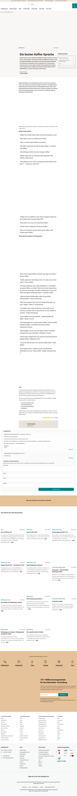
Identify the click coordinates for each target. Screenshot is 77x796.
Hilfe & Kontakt (23, 751)
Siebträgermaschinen (42, 722)
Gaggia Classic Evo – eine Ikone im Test (12, 566)
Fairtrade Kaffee (4, 724)
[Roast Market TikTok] (63, 5)
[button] (29, 4)
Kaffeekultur (22, 47)
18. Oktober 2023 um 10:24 (18, 453)
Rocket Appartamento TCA (60, 533)
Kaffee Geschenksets (5, 740)
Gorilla (21, 719)
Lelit (58, 740)
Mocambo (21, 728)
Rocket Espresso (60, 724)
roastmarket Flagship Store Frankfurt (46, 756)
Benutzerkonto (23, 754)
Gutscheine (22, 758)
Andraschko (22, 726)
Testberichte (26, 8)
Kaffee (37, 398)
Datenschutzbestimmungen (69, 700)
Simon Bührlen (7, 453)
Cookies (41, 787)
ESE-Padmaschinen (42, 736)
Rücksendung (22, 764)
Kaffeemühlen (41, 732)
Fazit (60, 63)
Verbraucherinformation (50, 787)
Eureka (58, 732)
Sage (58, 719)
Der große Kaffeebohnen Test (27, 402)
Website (4, 483)
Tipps (20, 8)
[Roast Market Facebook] (68, 5)
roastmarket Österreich (43, 752)
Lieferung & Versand (24, 760)
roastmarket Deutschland (43, 751)
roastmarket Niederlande (43, 754)
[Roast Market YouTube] (65, 5)
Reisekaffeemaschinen (42, 740)
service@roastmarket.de (8, 758)
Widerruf (21, 766)
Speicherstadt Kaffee (23, 738)
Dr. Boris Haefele (24, 73)
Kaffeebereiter (41, 734)
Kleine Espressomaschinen (34, 599)
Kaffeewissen (4, 8)
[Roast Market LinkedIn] (70, 5)
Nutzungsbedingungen (44, 702)
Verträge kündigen (23, 768)
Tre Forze (21, 732)
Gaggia (58, 738)
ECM (58, 726)
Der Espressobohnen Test (26, 404)
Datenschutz (58, 699)
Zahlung (21, 762)
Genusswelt (34, 8)
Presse (39, 764)
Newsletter (40, 758)
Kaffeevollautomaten (42, 724)
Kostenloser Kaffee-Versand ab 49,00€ (35, 0)
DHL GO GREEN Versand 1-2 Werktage (19, 0)
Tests (2, 530)
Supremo (21, 740)
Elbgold (21, 722)
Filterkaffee (3, 734)
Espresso (2, 730)
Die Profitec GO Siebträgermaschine (11, 603)
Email (4, 479)
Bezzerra (59, 734)
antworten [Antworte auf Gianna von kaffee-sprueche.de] (71, 449)
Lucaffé (21, 724)
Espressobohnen (4, 732)
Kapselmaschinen (41, 738)
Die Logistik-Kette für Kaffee (35, 633)
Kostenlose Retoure (49, 0)
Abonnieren (63, 695)
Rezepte (45, 664)
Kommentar (5, 465)
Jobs (39, 760)
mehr (12, 543)
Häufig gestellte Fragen (24, 752)
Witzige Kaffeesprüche (63, 58)
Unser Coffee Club (32, 533)
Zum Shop (41, 8)
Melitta (58, 728)
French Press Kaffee (4, 738)
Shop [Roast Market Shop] (75, 7)
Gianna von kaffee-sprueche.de (11, 434)
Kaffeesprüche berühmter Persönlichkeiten (64, 61)
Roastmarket (41, 748)
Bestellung (22, 756)
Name (4, 474)
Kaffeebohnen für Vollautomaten (7, 736)
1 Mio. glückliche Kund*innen (61, 0)
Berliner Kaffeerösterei (24, 736)
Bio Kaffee (3, 722)
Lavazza (21, 734)
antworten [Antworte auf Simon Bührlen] (71, 458)
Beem (58, 722)
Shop (72, 664)
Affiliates (40, 766)
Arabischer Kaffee (57, 602)
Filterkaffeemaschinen (42, 726)
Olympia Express (60, 730)
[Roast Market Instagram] (61, 5)
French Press (40, 730)
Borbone (21, 730)
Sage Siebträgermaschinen (34, 566)
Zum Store (48, 8)
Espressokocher (41, 728)
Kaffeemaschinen (41, 719)
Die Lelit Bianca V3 (6, 533)
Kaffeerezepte (13, 8)
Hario (58, 736)
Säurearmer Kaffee (4, 728)
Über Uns (40, 762)
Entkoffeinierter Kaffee (5, 726)
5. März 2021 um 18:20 (25, 434)
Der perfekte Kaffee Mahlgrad (27, 406)
